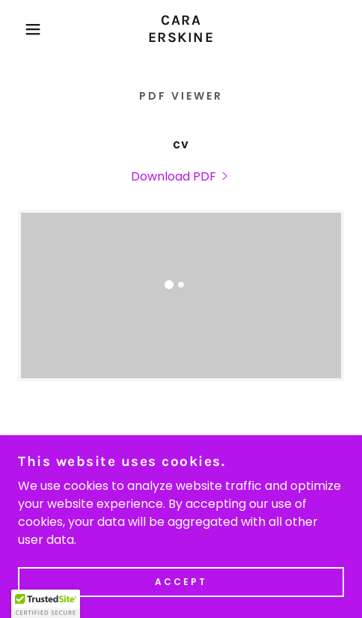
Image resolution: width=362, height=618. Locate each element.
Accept (181, 581)
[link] (181, 29)
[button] (26, 29)
